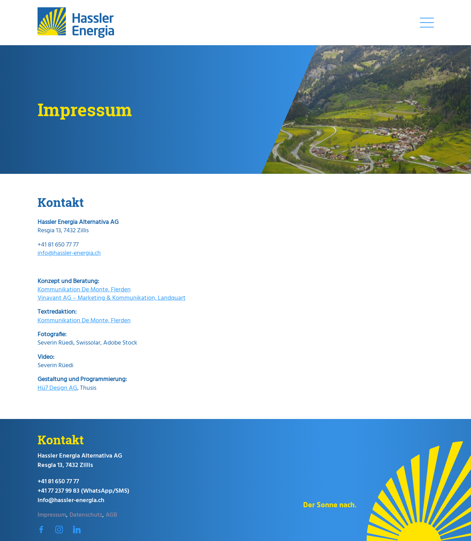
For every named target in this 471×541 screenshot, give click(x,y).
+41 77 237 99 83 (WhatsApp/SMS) (83, 491)
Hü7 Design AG (57, 388)
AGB (111, 514)
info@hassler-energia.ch (69, 253)
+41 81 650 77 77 (58, 482)
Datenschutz (86, 514)
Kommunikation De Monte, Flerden (84, 290)
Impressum (52, 514)
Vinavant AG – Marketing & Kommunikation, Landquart (112, 298)
